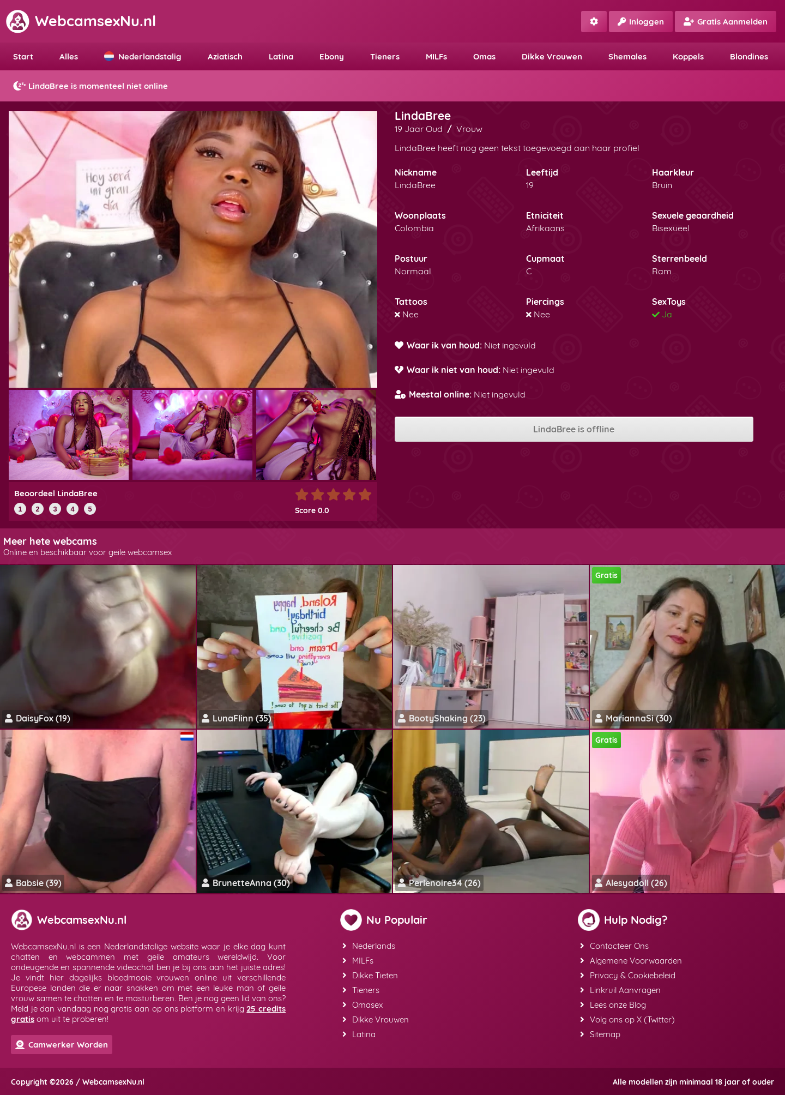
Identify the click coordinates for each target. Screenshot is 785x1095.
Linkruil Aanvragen (620, 990)
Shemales (627, 56)
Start (23, 56)
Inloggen (641, 21)
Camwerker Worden (61, 1044)
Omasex (362, 1005)
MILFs (436, 56)
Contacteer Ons (614, 946)
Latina (281, 56)
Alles (68, 56)
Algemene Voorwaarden (631, 960)
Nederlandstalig (143, 56)
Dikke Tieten (370, 975)
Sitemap (600, 1034)
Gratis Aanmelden (726, 21)
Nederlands (368, 946)
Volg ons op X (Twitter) (627, 1019)
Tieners (385, 56)
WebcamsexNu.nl (80, 20)
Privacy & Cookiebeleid (627, 975)
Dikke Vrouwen (552, 56)
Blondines (749, 56)
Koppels (688, 56)
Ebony (331, 56)
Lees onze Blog (613, 1005)
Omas (484, 56)
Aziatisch (225, 56)
